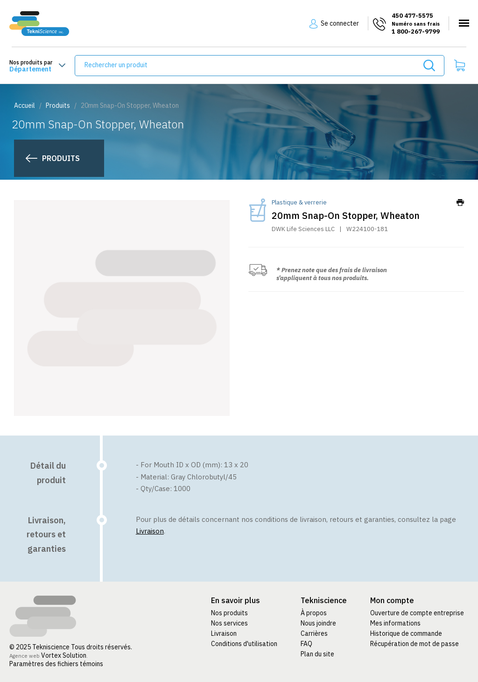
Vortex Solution (63, 655)
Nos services (229, 623)
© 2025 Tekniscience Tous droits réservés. (71, 647)
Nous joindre (318, 623)
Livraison (150, 531)
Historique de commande (406, 633)
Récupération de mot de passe (414, 644)
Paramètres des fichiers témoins (56, 664)
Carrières (314, 633)
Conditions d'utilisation (244, 644)
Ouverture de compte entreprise (417, 613)
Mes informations (395, 623)
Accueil (24, 105)
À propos (314, 613)
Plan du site (317, 654)
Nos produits (229, 613)
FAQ (306, 644)
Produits (58, 105)
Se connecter (340, 23)
